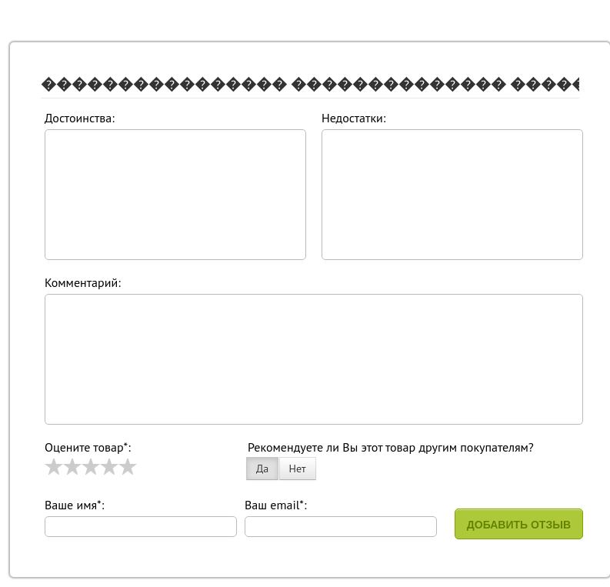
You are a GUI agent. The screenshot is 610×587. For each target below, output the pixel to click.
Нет (297, 468)
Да (262, 468)
